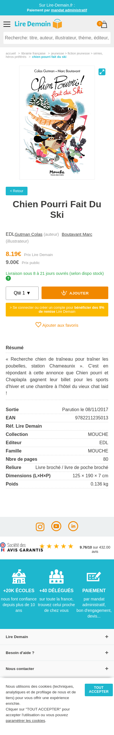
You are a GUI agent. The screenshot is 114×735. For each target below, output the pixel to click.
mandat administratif (69, 10)
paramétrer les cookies (25, 720)
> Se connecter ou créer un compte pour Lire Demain (57, 310)
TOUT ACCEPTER (99, 690)
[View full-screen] (102, 71)
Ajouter (75, 293)
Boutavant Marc (77, 234)
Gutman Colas (28, 234)
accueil (11, 53)
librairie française (33, 53)
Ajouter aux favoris (57, 325)
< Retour (16, 191)
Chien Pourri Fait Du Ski (49, 56)
